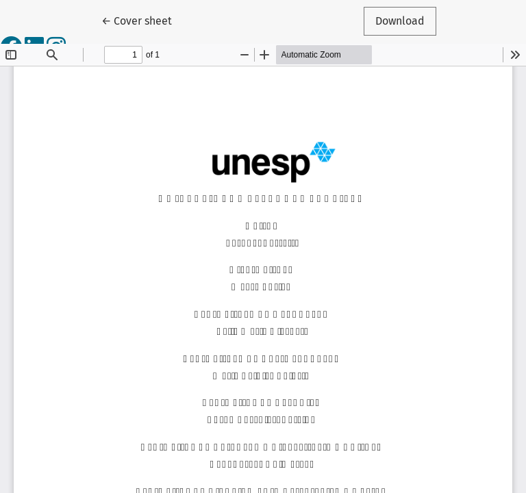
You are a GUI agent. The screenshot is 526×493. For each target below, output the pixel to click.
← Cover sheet (142, 19)
